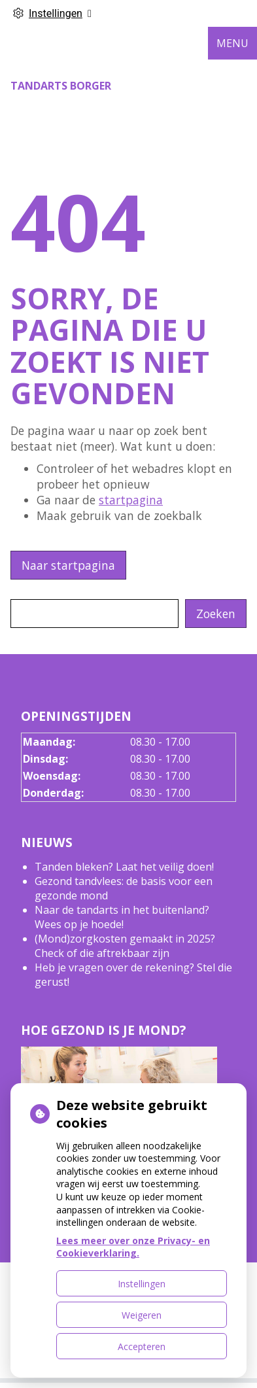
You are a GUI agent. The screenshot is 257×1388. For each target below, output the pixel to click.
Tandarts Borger (60, 85)
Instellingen (141, 1283)
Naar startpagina (68, 565)
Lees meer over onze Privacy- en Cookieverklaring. (133, 1247)
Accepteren (141, 1346)
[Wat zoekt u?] (94, 613)
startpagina (131, 500)
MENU (232, 43)
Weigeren (142, 1315)
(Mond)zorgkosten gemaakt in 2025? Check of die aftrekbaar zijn (125, 945)
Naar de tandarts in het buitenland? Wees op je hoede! (122, 917)
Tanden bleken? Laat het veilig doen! (124, 866)
